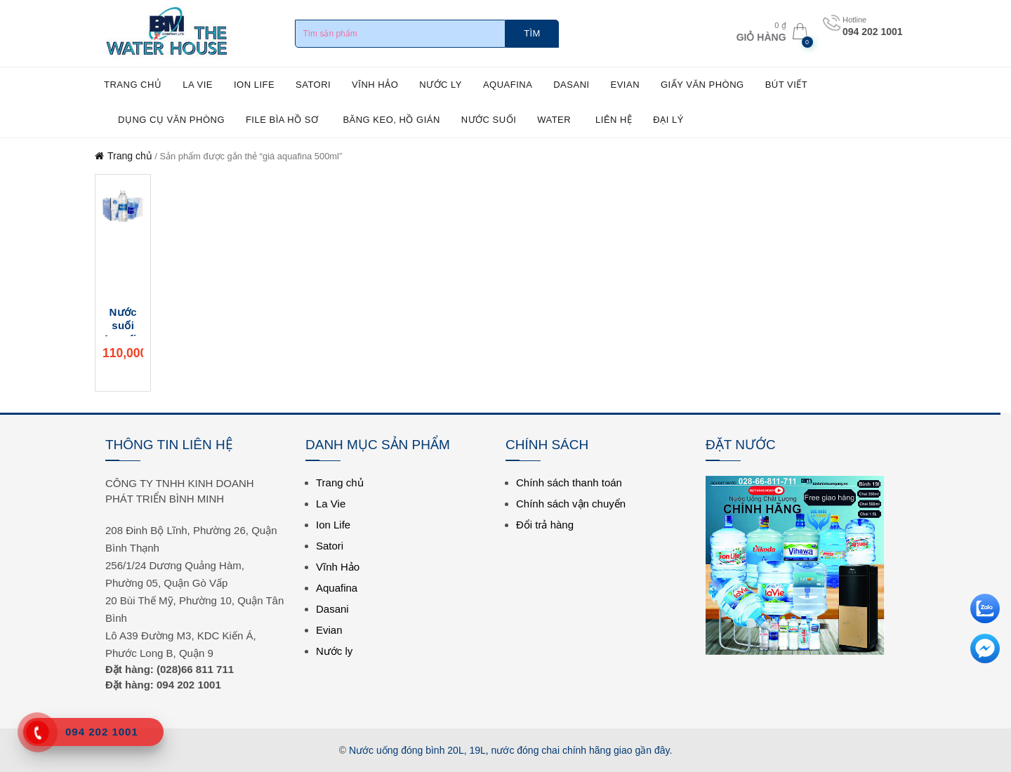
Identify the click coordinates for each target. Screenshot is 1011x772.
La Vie (198, 84)
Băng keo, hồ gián (391, 119)
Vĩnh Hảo (375, 84)
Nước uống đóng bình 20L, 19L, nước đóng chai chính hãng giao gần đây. (510, 750)
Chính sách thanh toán (569, 482)
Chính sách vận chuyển (571, 504)
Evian (625, 84)
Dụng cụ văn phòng (171, 119)
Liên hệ (613, 119)
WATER (554, 119)
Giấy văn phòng (702, 84)
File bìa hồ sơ (282, 119)
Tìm (532, 33)
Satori (313, 84)
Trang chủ (132, 84)
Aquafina (507, 84)
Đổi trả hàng (545, 525)
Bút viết (786, 84)
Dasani (571, 84)
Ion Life (254, 84)
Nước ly (440, 84)
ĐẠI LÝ (668, 119)
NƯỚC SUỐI (489, 119)
